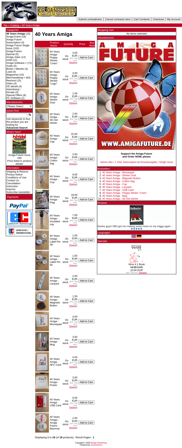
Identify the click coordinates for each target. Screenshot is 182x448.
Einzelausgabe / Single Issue (156, 162)
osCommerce (96, 445)
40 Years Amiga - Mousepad (118, 172)
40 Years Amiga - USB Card (118, 189)
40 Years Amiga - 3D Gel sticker (120, 198)
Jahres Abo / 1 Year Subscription (118, 162)
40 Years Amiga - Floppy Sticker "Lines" (124, 192)
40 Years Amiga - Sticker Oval (119, 175)
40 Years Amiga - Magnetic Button (121, 178)
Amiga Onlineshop (99, 443)
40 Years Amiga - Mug (114, 195)
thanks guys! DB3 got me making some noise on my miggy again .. (135, 226)
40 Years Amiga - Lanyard (117, 187)
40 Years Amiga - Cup (114, 184)
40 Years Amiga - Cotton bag (118, 181)
